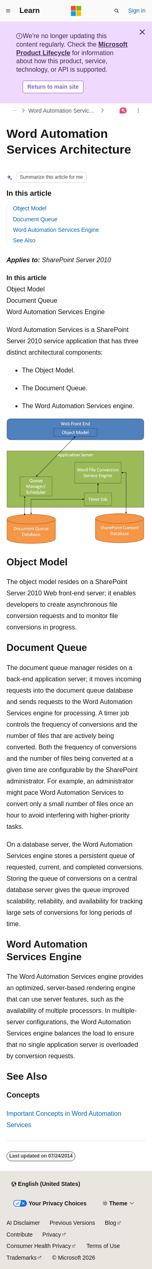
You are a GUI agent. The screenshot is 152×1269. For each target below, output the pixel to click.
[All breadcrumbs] (13, 110)
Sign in (137, 10)
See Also (24, 240)
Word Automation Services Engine (56, 230)
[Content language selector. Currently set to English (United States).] (45, 1184)
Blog (110, 1223)
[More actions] (138, 110)
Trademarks (21, 1257)
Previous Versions (72, 1223)
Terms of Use (103, 1246)
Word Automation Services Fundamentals (63, 110)
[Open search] (117, 11)
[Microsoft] (76, 11)
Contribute (19, 1234)
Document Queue (35, 219)
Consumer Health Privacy (38, 1246)
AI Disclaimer (23, 1223)
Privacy (52, 1234)
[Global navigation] (8, 11)
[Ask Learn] (123, 110)
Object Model (29, 208)
